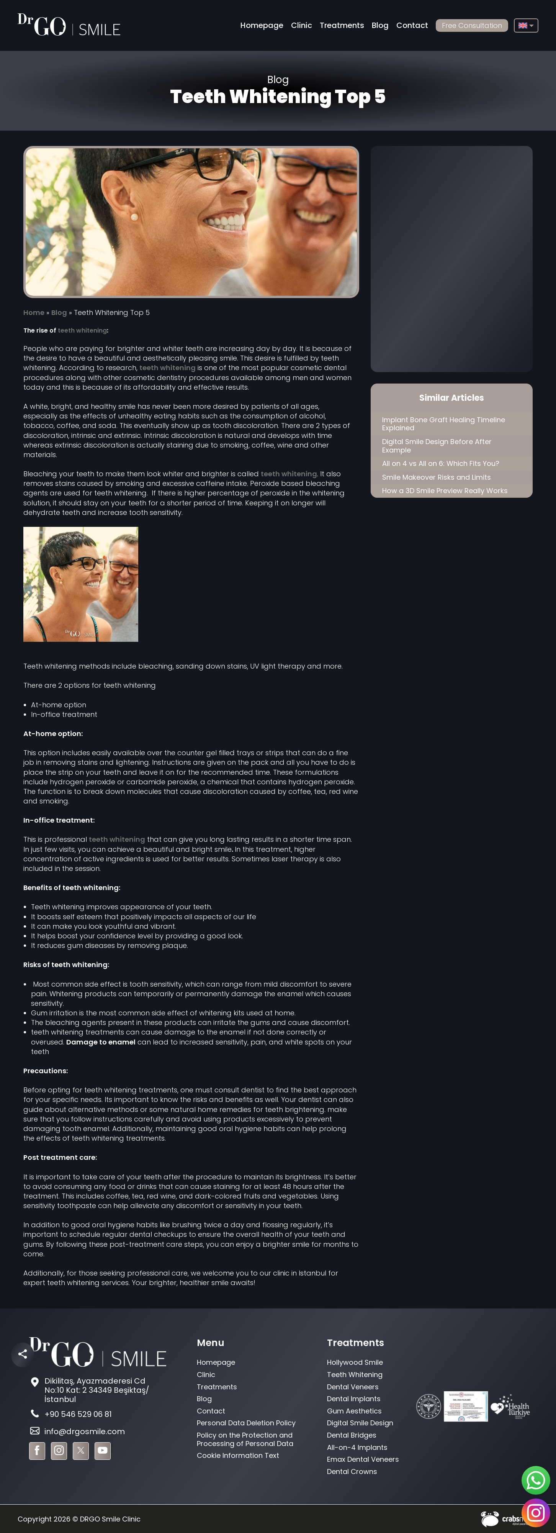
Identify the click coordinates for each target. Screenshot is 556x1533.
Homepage (261, 25)
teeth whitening (82, 330)
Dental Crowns (352, 1471)
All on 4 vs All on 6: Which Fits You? (440, 463)
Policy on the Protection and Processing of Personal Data (245, 1439)
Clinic (301, 25)
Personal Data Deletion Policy (246, 1423)
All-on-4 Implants (357, 1447)
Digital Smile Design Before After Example (437, 446)
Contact (412, 25)
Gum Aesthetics (354, 1411)
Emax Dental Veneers (363, 1459)
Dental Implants (354, 1398)
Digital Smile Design (360, 1423)
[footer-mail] (97, 1431)
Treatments (342, 25)
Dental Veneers (353, 1387)
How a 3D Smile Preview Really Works (445, 490)
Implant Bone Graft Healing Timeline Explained (443, 424)
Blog (380, 25)
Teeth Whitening (355, 1374)
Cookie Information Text (238, 1455)
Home (33, 312)
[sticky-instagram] (536, 1513)
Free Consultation (472, 25)
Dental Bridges (351, 1435)
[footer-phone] (97, 1414)
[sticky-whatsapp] (536, 1480)
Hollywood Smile (355, 1362)
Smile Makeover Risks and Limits (436, 477)
